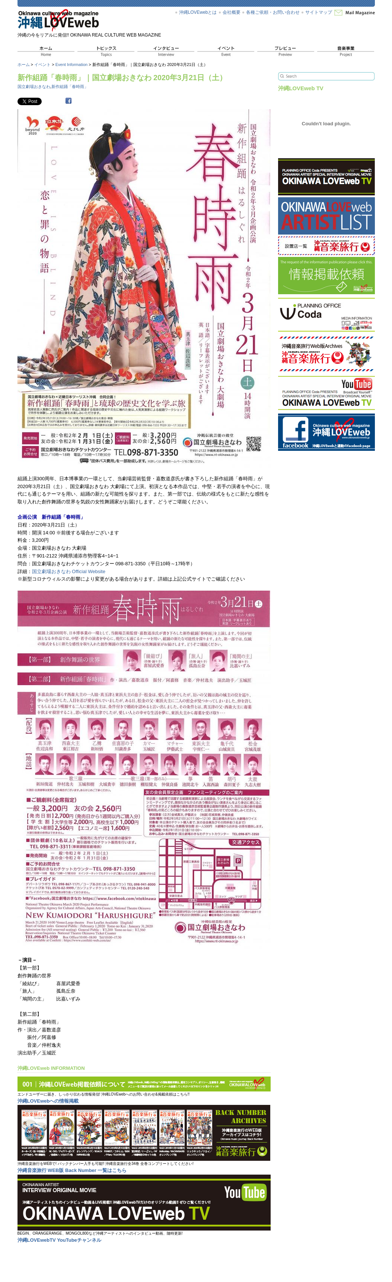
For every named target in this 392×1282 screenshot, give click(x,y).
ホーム (23, 64)
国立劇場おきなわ (33, 86)
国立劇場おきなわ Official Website (68, 571)
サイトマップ (318, 12)
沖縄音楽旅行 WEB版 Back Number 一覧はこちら (72, 1170)
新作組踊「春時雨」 (69, 86)
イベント (42, 64)
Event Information (71, 64)
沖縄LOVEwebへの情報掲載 (48, 1101)
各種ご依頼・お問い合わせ (273, 12)
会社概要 (231, 12)
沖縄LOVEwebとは (198, 12)
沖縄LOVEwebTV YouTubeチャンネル (59, 1240)
